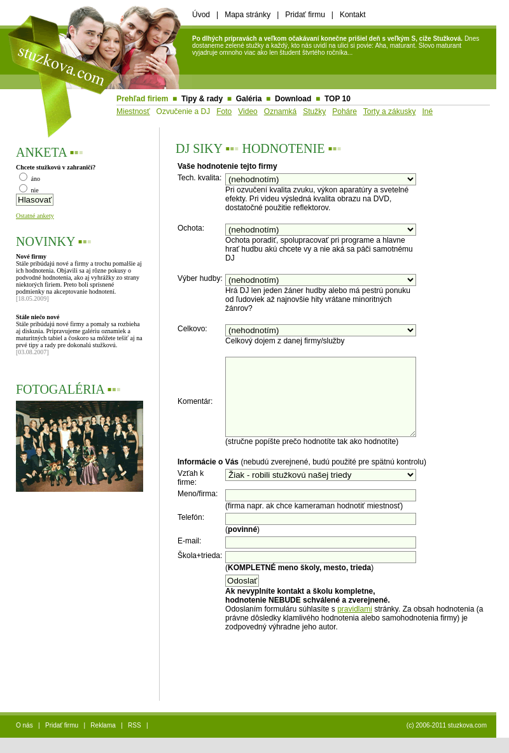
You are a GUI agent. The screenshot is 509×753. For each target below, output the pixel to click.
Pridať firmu (305, 14)
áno (29, 178)
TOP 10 (337, 98)
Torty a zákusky (389, 111)
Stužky (314, 111)
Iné (427, 111)
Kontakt (353, 14)
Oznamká (280, 111)
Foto (224, 111)
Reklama (102, 740)
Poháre (344, 111)
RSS (134, 740)
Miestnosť (133, 111)
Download (293, 98)
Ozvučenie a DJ (184, 111)
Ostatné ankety (35, 215)
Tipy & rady (202, 98)
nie (29, 190)
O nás (24, 740)
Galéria (249, 98)
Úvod (201, 14)
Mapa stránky (247, 14)
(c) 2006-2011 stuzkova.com (447, 740)
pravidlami (354, 624)
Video (247, 111)
